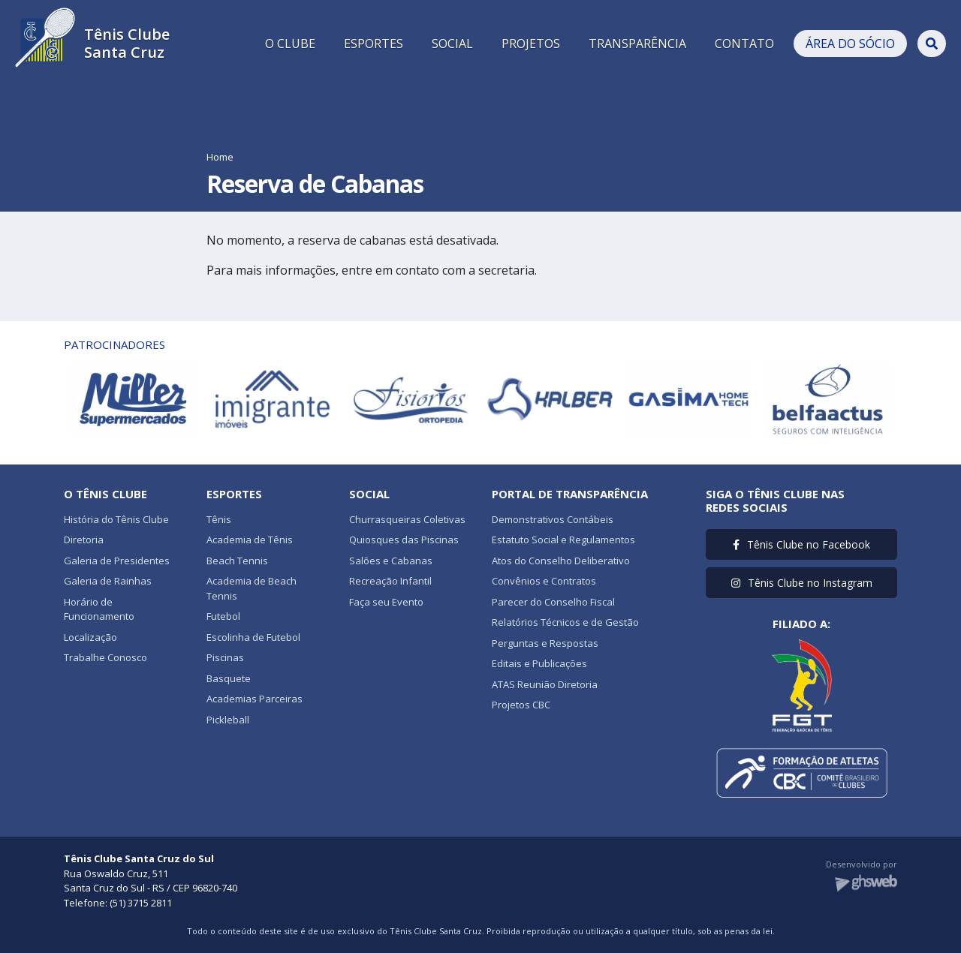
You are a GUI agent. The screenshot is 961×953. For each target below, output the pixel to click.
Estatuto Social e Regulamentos (563, 539)
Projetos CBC (521, 704)
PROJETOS (531, 43)
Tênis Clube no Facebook (801, 544)
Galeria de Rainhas (108, 581)
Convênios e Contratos (544, 581)
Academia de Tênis (249, 539)
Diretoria (84, 539)
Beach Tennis (237, 560)
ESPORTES (373, 43)
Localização (90, 637)
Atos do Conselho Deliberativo (561, 560)
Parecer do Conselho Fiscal (553, 602)
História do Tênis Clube (116, 519)
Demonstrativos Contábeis (552, 519)
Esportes (234, 493)
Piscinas (225, 657)
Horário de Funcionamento (99, 609)
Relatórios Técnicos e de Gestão (565, 622)
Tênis (218, 519)
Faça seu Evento (386, 602)
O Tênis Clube (105, 493)
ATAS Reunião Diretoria (545, 684)
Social (369, 493)
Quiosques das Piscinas (404, 539)
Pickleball (227, 719)
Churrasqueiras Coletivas (407, 519)
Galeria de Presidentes (117, 560)
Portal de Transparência (570, 493)
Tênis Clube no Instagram (801, 583)
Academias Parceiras (254, 698)
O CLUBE (290, 43)
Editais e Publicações (539, 663)
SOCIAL (452, 43)
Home (219, 157)
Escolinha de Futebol (253, 637)
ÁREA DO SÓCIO (850, 43)
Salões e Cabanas (390, 560)
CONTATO (744, 43)
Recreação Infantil (390, 581)
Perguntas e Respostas (545, 643)
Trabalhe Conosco (105, 657)
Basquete (228, 678)
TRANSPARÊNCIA (637, 43)
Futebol (223, 616)
